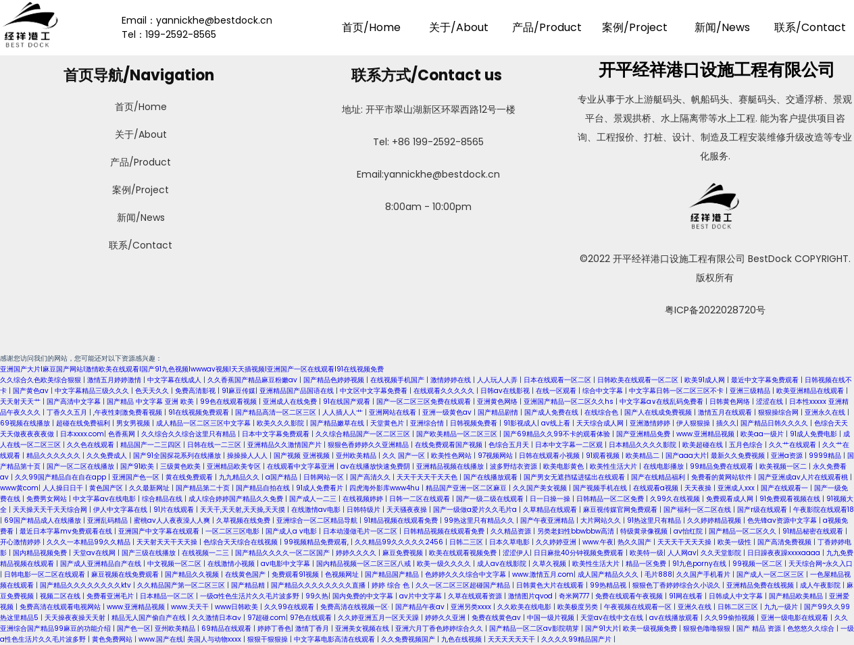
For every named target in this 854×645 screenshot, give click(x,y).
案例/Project (635, 27)
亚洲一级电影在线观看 (795, 618)
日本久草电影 (510, 542)
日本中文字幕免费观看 (276, 434)
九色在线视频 (462, 639)
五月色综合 (747, 445)
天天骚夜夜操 (407, 510)
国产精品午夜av (421, 607)
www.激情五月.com (543, 574)
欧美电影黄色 (564, 466)
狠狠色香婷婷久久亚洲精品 (369, 445)
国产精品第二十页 (204, 488)
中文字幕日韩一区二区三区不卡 (677, 391)
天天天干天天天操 (685, 542)
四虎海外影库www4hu (385, 488)
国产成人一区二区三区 (771, 574)
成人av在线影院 (502, 564)
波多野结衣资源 (514, 466)
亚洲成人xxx (737, 488)
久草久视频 (550, 564)
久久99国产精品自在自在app (61, 477)
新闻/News (722, 27)
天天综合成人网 (601, 423)
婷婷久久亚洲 (446, 618)
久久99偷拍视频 (731, 618)
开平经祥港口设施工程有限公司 (715, 70)
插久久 (726, 423)
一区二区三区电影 (233, 531)
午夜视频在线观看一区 (639, 607)
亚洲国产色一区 (136, 477)
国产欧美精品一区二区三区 (457, 434)
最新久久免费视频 (739, 455)
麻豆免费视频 (403, 553)
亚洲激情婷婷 (651, 423)
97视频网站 (496, 455)
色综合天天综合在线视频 (241, 542)
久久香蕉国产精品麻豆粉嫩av (253, 380)
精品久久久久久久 (54, 455)
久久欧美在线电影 (525, 607)
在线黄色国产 (246, 574)
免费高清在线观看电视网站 (61, 607)
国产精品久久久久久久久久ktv (86, 585)
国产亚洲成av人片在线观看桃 (804, 477)
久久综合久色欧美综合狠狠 (41, 380)
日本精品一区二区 (168, 596)
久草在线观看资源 (476, 596)
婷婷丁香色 (274, 628)
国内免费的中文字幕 (363, 596)
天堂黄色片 (388, 423)
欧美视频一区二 (784, 466)
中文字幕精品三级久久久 (93, 391)
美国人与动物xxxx (215, 639)
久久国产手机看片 (704, 574)
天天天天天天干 (512, 639)
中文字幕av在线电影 (105, 499)
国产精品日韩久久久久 (775, 423)
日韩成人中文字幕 (737, 596)
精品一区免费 (647, 564)
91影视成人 (520, 423)
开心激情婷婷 (21, 542)
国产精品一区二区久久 (743, 531)
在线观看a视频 (656, 488)
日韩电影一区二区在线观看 (45, 574)
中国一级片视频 (551, 618)
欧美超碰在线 (703, 445)
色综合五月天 (509, 445)
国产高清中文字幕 (75, 401)
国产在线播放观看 (491, 477)
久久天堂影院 (722, 553)
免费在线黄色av (497, 618)
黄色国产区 (107, 488)
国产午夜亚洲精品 (548, 520)
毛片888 (658, 574)
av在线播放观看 (675, 618)
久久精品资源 (512, 531)
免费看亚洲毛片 (111, 596)
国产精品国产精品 (393, 574)
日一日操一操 (551, 499)
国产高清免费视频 (785, 542)
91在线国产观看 (347, 401)
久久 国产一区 (404, 455)
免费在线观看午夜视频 (630, 596)
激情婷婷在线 (451, 380)
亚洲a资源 (788, 455)
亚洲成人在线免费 (291, 401)
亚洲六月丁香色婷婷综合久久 (440, 628)
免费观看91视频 (296, 574)
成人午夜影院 (821, 585)
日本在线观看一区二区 (558, 380)
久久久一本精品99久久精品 (89, 542)
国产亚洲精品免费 (644, 434)
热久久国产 (635, 542)
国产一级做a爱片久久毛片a (476, 510)
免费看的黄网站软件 (722, 477)
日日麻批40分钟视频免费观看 (580, 553)
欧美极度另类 (578, 607)
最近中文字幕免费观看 (766, 380)
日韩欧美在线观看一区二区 (638, 380)
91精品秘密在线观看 (813, 531)
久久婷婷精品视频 (715, 520)
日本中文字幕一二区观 (570, 445)
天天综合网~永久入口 (820, 564)
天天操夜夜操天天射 (76, 618)
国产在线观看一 (785, 488)
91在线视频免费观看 (199, 412)
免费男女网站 (47, 499)
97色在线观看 (312, 618)
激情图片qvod (531, 596)
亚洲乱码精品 (108, 520)
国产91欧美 (138, 466)
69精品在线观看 (227, 628)
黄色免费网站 (113, 639)
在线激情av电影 (317, 510)
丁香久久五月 (68, 412)
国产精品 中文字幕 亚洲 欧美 (151, 401)
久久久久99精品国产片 (577, 639)
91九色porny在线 (700, 564)
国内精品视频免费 (41, 553)
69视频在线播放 (26, 423)
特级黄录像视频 (645, 531)
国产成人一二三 (313, 499)
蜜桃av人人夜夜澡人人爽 (173, 520)
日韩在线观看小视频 (550, 455)
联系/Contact (810, 27)
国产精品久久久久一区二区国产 (283, 553)
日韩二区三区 (739, 607)
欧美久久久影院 (281, 423)
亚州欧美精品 (357, 455)
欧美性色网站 (452, 455)
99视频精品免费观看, (317, 542)
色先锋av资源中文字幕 (783, 520)
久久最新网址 (150, 488)
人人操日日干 (64, 488)
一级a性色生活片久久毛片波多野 (250, 596)
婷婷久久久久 (357, 553)
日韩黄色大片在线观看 (551, 585)
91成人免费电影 (814, 434)
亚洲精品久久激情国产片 (285, 445)
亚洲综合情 (428, 423)
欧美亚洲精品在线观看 (811, 391)
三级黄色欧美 (181, 466)
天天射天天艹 (21, 401)
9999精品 (826, 455)
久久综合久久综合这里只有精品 (189, 434)
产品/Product (547, 27)
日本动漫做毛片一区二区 (361, 531)
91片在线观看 (174, 510)
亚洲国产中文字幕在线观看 (159, 531)
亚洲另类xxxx (472, 607)
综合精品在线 (163, 499)
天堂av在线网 (95, 553)
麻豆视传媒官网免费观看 (621, 510)
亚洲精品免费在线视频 (761, 585)
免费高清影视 (196, 391)
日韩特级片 (364, 510)
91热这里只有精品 (655, 520)
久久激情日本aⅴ (217, 618)
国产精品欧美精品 (797, 596)
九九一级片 (782, 607)
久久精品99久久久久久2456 (400, 542)
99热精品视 (609, 585)
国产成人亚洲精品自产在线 (101, 564)
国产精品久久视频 (193, 574)
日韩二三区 (467, 542)
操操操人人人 (248, 455)
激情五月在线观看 (726, 412)
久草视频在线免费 (244, 520)
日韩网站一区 (324, 477)
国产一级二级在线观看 (491, 499)
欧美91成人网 (705, 380)
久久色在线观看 (91, 445)
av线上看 (556, 423)
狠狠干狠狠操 (268, 639)
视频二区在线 (61, 596)
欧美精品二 (643, 455)
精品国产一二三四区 (151, 445)
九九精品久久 (240, 477)
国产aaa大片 (686, 455)
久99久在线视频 (676, 499)
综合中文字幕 (603, 391)
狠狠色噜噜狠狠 (707, 628)
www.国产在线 (161, 639)
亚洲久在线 (695, 607)
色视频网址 (343, 574)
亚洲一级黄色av (448, 412)
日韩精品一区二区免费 (611, 499)
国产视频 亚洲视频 (303, 455)
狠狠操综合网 (779, 412)
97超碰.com (266, 618)
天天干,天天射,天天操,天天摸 (243, 510)
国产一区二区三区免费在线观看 (424, 401)
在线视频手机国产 (398, 380)
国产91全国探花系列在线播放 (178, 455)
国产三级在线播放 (150, 553)
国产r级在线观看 (763, 510)
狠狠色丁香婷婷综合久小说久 (677, 585)
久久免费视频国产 (409, 639)
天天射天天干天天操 (167, 542)
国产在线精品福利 (659, 477)
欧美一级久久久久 (445, 564)
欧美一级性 (735, 542)
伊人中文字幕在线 (121, 510)
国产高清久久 (371, 477)
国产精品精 (249, 585)
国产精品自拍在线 (264, 488)
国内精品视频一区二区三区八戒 (364, 564)
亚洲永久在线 (826, 412)
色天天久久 (153, 391)
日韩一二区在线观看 (420, 499)
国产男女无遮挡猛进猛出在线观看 (575, 477)
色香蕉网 (122, 434)
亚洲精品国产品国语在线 (297, 391)
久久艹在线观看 (793, 445)
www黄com (19, 488)
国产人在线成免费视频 (659, 412)
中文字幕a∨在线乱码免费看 (662, 401)
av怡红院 (689, 531)
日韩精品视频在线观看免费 (444, 531)
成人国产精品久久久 (609, 574)
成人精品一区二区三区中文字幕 (204, 423)
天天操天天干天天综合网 (51, 510)
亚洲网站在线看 (393, 412)
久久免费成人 (107, 455)
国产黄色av (32, 391)
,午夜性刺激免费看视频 (128, 412)
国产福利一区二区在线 (698, 510)
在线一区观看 (557, 391)
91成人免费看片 (320, 488)
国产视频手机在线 (601, 488)
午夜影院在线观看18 (823, 510)
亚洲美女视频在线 (363, 628)
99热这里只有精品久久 (480, 520)
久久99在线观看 (290, 607)
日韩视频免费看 (474, 423)
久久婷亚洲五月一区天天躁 (379, 618)
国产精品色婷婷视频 (334, 380)
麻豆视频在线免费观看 (126, 574)
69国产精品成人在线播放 (43, 520)
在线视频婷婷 (364, 499)
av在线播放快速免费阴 (376, 466)
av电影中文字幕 (286, 564)
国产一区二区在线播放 (81, 466)
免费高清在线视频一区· (355, 607)
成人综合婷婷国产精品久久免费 (237, 499)
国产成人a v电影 (292, 531)
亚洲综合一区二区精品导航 (317, 520)
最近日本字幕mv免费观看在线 (67, 531)
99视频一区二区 (758, 564)
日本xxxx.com (82, 434)
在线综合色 (602, 412)
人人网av (682, 553)
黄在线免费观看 (190, 477)
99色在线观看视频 (229, 401)
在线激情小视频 (232, 564)
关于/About (458, 27)
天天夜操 (698, 488)
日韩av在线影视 (506, 391)
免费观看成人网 (730, 499)
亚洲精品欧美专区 (235, 466)
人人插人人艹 (343, 412)
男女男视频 (134, 423)
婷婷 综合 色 (391, 585)
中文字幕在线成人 (175, 380)
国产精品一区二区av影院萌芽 (535, 628)
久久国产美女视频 (541, 488)
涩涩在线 (770, 401)
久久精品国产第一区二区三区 (182, 585)
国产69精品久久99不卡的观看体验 (557, 434)
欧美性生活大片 (614, 466)
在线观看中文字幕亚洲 (301, 466)
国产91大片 (602, 628)
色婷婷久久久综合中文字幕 (466, 574)
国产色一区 (134, 628)
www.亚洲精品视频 (706, 434)
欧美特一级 (646, 553)
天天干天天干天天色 (428, 477)
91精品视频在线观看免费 (401, 520)
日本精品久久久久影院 (643, 445)
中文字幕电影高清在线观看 (335, 639)
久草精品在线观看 (551, 510)
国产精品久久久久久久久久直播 (319, 585)
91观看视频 (604, 455)
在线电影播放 (664, 466)
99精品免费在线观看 (722, 466)
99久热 (316, 596)
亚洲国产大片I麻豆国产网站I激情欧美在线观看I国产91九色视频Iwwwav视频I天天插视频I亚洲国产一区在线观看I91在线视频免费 (192, 369)
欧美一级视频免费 (651, 628)
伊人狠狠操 (694, 423)
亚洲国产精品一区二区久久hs (570, 401)
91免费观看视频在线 (790, 499)
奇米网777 (575, 596)
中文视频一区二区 (175, 564)
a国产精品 (282, 477)
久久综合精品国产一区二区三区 (364, 434)
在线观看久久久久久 (444, 391)
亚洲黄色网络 (498, 401)
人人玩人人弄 (498, 380)
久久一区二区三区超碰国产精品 (464, 585)
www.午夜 (597, 542)
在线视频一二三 (206, 553)
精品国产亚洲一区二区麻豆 (467, 488)
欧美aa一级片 (763, 434)
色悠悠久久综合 (811, 628)
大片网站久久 (601, 520)
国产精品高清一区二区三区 (276, 412)
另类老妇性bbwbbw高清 (576, 531)
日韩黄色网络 (730, 401)
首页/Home (371, 27)
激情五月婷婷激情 (115, 380)
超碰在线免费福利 (84, 423)
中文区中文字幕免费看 (374, 391)
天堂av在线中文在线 (612, 618)
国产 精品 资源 (759, 628)
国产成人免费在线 (552, 412)
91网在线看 (687, 596)
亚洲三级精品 (751, 391)
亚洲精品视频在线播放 (451, 466)
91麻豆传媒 (238, 391)
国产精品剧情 (499, 412)
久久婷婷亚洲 (557, 542)
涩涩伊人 (516, 553)
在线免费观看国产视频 (449, 445)
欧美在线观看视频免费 (464, 553)
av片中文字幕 (421, 596)
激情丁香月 (313, 628)
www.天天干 (191, 607)
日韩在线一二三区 (215, 445)
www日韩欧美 (237, 607)
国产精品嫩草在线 (338, 423)
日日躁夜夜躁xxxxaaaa (784, 553)
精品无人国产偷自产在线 (149, 618)
